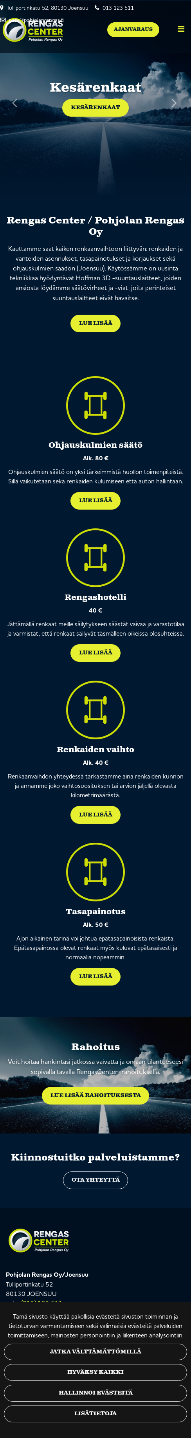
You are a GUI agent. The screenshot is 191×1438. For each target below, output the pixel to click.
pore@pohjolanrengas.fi (36, 19)
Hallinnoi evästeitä (96, 1393)
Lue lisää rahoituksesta (95, 1095)
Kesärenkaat (95, 107)
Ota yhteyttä (96, 1180)
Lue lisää (95, 323)
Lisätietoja (95, 1413)
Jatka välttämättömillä (95, 1351)
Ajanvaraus (133, 29)
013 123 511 (118, 7)
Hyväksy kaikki (95, 1372)
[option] (95, 98)
